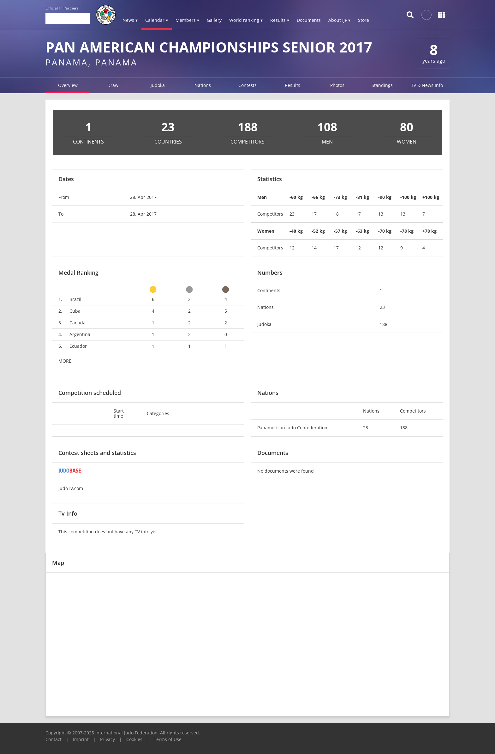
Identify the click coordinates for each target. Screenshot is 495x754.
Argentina (79, 334)
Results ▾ (279, 20)
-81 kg (362, 197)
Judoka (158, 85)
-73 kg (340, 197)
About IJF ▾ (339, 20)
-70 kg (384, 231)
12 (292, 248)
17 (314, 214)
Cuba (75, 311)
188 (383, 324)
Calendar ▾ (156, 20)
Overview (68, 85)
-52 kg (318, 231)
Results (292, 85)
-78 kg (407, 231)
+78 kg (429, 231)
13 (380, 214)
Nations (202, 85)
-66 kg (318, 197)
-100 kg (408, 197)
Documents (309, 20)
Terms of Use (168, 739)
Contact (53, 739)
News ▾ (130, 20)
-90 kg (384, 197)
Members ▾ (187, 20)
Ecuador (78, 346)
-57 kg (340, 231)
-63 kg (362, 231)
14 (314, 248)
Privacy (107, 739)
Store (363, 20)
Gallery (214, 20)
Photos (337, 85)
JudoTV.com (70, 488)
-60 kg (296, 197)
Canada (77, 323)
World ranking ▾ (246, 20)
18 (336, 214)
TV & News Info (427, 85)
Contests (247, 85)
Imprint (81, 739)
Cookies (134, 739)
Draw (112, 85)
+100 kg (430, 197)
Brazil (75, 299)
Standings (382, 85)
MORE (64, 361)
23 (292, 214)
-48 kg (296, 231)
